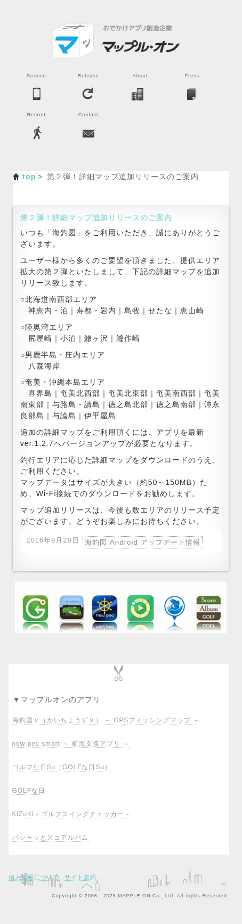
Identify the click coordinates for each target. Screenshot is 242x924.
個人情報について (34, 877)
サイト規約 (80, 877)
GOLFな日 (28, 790)
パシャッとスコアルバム (50, 837)
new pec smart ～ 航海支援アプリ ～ (71, 743)
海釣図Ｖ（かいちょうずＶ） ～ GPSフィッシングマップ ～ (106, 720)
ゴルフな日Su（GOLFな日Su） (61, 767)
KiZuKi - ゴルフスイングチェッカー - (71, 814)
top (29, 176)
